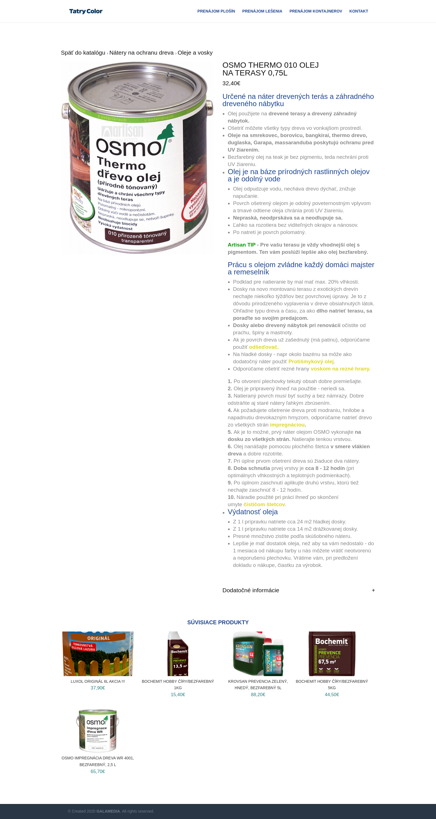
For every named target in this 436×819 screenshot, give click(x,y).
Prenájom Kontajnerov (315, 11)
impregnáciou (287, 425)
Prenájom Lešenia (262, 11)
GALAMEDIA (108, 811)
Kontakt (359, 11)
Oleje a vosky (195, 52)
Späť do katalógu (84, 52)
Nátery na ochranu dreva (142, 52)
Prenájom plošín (216, 11)
